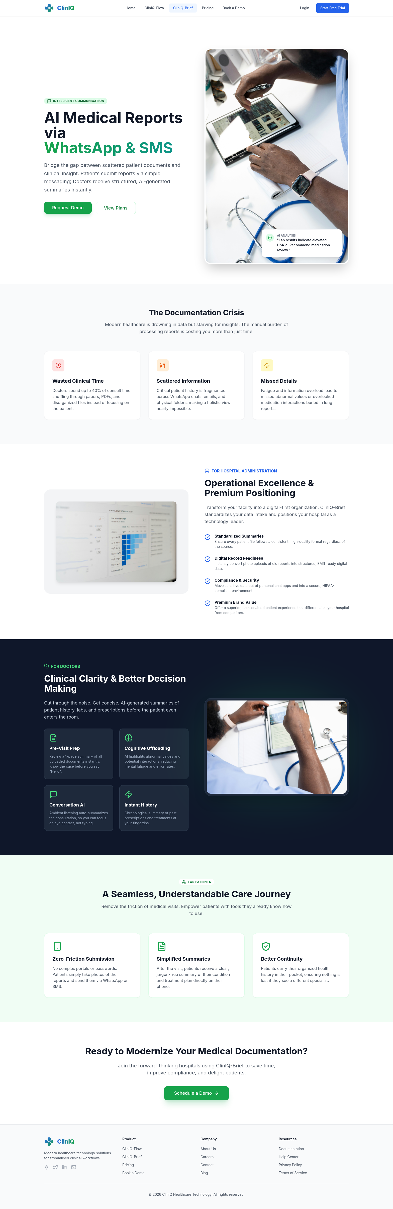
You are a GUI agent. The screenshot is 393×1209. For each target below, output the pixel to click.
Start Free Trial (332, 8)
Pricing (208, 8)
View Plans (116, 208)
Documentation (291, 1149)
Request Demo (68, 207)
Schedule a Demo (196, 1093)
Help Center (289, 1157)
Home (131, 8)
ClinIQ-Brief (183, 8)
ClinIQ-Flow (154, 8)
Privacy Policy (290, 1165)
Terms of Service (293, 1173)
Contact (207, 1165)
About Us (208, 1149)
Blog (204, 1173)
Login (304, 8)
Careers (207, 1157)
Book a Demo (234, 8)
